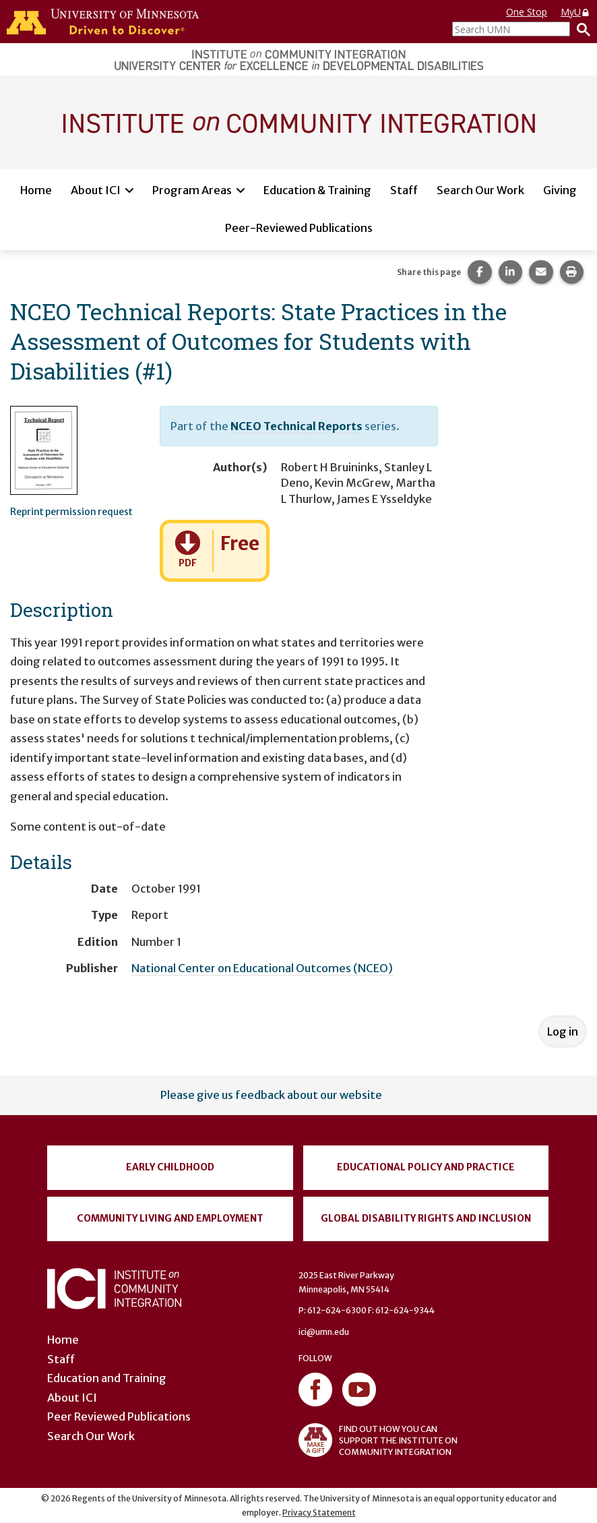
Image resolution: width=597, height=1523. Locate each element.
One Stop (526, 11)
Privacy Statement (319, 1512)
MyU (575, 11)
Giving (560, 190)
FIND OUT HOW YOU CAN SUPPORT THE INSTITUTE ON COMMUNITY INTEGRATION (378, 1440)
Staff (404, 190)
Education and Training (106, 1378)
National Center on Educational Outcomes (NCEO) (262, 968)
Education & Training (317, 190)
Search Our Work (480, 190)
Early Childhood (170, 1167)
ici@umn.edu (323, 1332)
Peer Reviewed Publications (119, 1416)
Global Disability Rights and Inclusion (426, 1218)
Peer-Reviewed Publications (299, 228)
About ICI (96, 190)
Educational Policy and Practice (426, 1167)
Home (36, 190)
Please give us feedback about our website (271, 1095)
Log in (562, 1031)
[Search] (580, 29)
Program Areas (192, 190)
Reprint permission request (71, 512)
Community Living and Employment (170, 1218)
